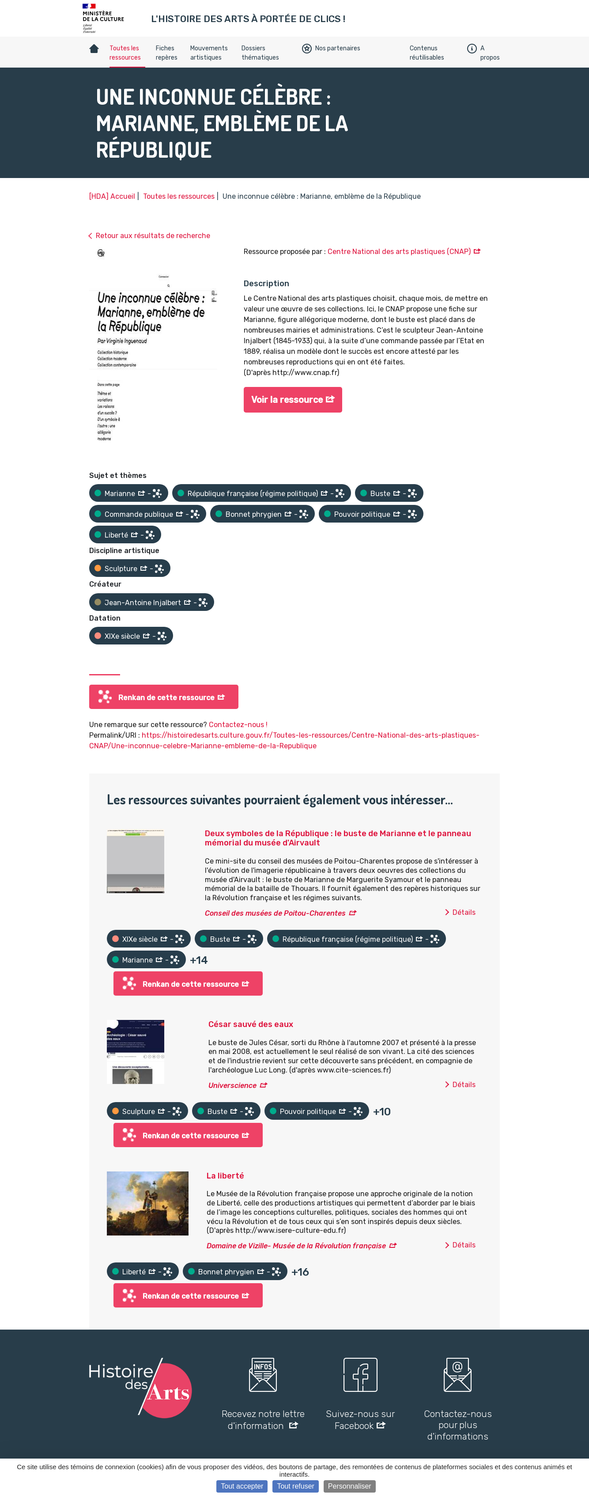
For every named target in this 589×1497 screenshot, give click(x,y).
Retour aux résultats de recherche (153, 235)
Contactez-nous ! (238, 724)
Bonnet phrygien (254, 514)
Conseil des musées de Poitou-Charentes (275, 913)
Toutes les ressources (125, 53)
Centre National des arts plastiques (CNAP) (399, 251)
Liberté (116, 535)
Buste (380, 493)
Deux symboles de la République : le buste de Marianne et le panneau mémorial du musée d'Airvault (338, 838)
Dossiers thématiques (260, 53)
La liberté (225, 1176)
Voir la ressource (287, 400)
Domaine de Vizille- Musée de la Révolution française (296, 1246)
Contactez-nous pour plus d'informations (458, 1424)
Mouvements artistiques (209, 53)
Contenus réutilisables (427, 53)
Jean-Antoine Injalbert (143, 603)
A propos (483, 53)
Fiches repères (166, 53)
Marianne (120, 493)
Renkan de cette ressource (166, 698)
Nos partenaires (331, 48)
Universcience (232, 1085)
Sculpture (121, 569)
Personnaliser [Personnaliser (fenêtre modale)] (349, 1486)
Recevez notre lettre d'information (263, 1419)
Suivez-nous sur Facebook (360, 1419)
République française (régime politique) (253, 493)
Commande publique (139, 514)
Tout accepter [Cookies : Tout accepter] (242, 1486)
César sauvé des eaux (250, 1024)
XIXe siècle (122, 636)
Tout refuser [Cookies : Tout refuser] (295, 1486)
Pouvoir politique (362, 514)
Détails (464, 912)
